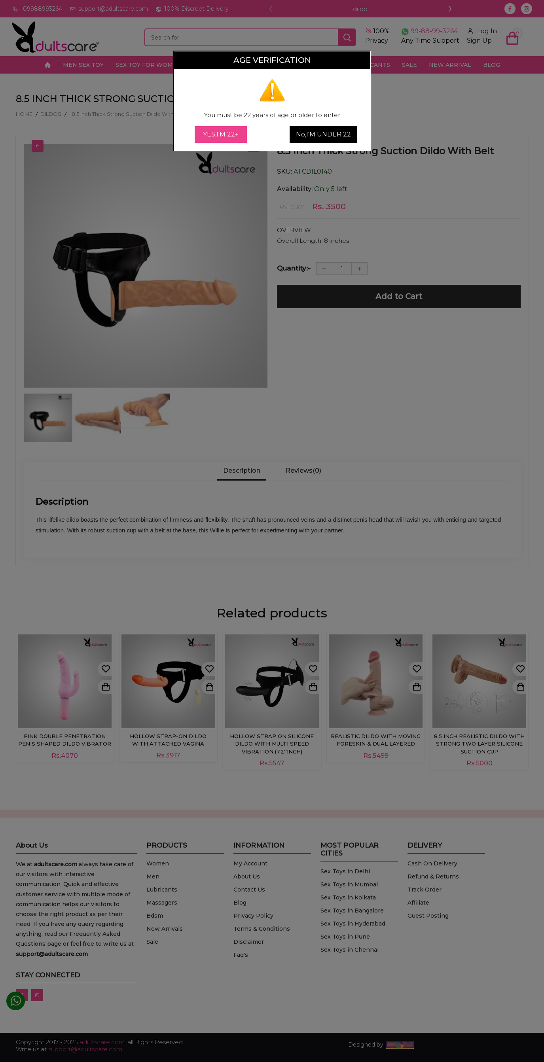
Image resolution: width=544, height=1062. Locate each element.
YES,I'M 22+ (221, 134)
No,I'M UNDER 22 (323, 134)
